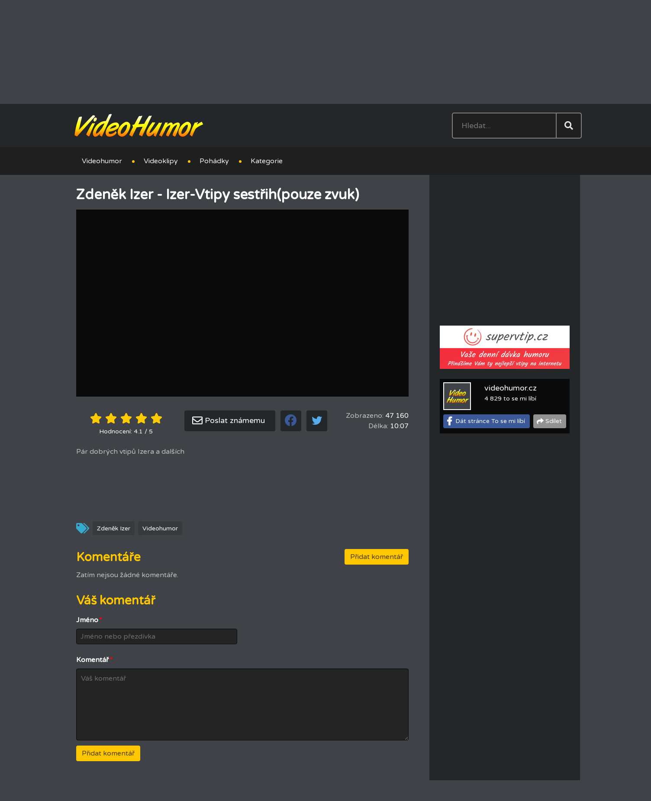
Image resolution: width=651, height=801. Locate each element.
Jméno (89, 620)
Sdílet (553, 421)
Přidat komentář (376, 556)
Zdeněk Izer (113, 528)
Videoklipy (161, 161)
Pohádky (214, 161)
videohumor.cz (510, 388)
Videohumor (102, 161)
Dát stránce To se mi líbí (490, 421)
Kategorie (267, 161)
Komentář (94, 660)
